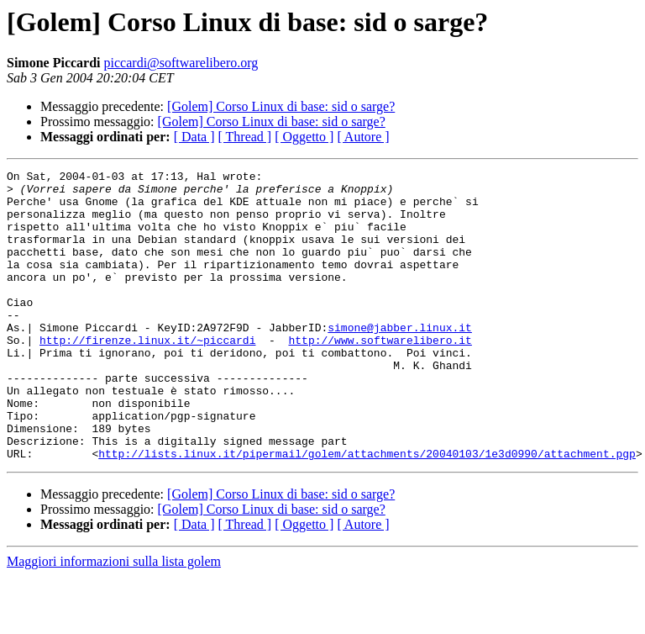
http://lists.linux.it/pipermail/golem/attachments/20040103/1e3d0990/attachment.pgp (367, 511)
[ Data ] (194, 136)
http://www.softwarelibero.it (379, 375)
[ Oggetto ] (304, 136)
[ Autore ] (363, 136)
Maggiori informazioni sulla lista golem (114, 619)
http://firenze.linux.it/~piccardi (147, 375)
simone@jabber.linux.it (400, 359)
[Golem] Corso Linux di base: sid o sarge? (281, 106)
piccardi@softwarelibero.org (181, 62)
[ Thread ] (245, 136)
